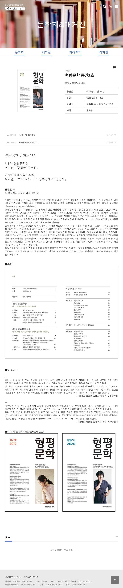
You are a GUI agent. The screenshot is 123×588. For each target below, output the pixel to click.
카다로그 (75, 52)
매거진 (46, 52)
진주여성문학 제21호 (29, 142)
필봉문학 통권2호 (27, 135)
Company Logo (15, 7)
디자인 (104, 52)
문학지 (18, 52)
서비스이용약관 (31, 569)
